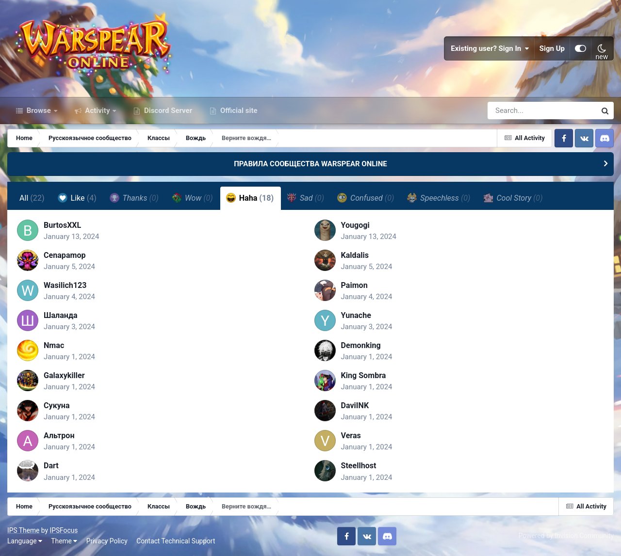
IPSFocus (63, 530)
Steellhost (358, 465)
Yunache (356, 315)
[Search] (514, 110)
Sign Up (552, 48)
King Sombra (363, 375)
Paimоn (354, 285)
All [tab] (32, 198)
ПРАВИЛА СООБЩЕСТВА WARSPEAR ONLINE (310, 163)
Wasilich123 (65, 285)
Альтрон (59, 435)
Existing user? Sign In (490, 48)
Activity (97, 110)
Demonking (361, 345)
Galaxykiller (64, 375)
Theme (64, 541)
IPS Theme (23, 530)
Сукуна (57, 405)
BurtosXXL (62, 225)
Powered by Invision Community (566, 536)
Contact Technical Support (175, 541)
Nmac (54, 345)
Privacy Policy (107, 541)
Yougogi (355, 225)
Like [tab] (77, 198)
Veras (351, 435)
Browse (39, 110)
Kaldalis (355, 255)
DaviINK (355, 405)
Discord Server (167, 110)
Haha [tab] (250, 198)
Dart (51, 465)
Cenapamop (65, 255)
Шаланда (61, 315)
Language (24, 541)
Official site (237, 110)
